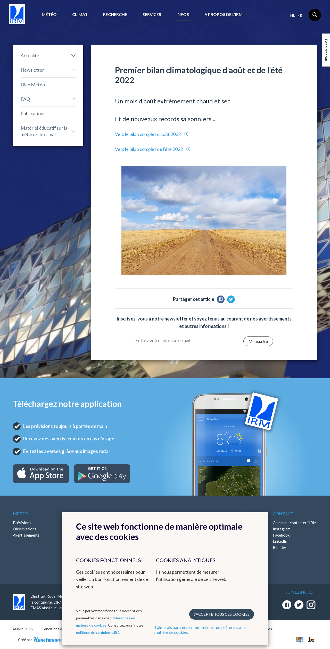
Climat (80, 14)
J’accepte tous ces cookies (222, 614)
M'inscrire (258, 341)
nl (292, 15)
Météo (49, 14)
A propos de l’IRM (223, 14)
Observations (24, 529)
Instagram (281, 529)
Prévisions (22, 522)
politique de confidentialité (97, 632)
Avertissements (26, 535)
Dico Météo (33, 84)
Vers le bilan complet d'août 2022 (148, 134)
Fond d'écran (326, 50)
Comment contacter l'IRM (295, 522)
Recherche (115, 14)
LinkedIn (280, 541)
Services (152, 14)
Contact (283, 513)
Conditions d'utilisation (60, 629)
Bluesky (279, 547)
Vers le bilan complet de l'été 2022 (149, 149)
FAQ (25, 99)
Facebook (281, 535)
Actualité (30, 55)
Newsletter (32, 70)
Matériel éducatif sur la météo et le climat (44, 131)
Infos (183, 14)
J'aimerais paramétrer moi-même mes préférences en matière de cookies (201, 630)
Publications (33, 113)
